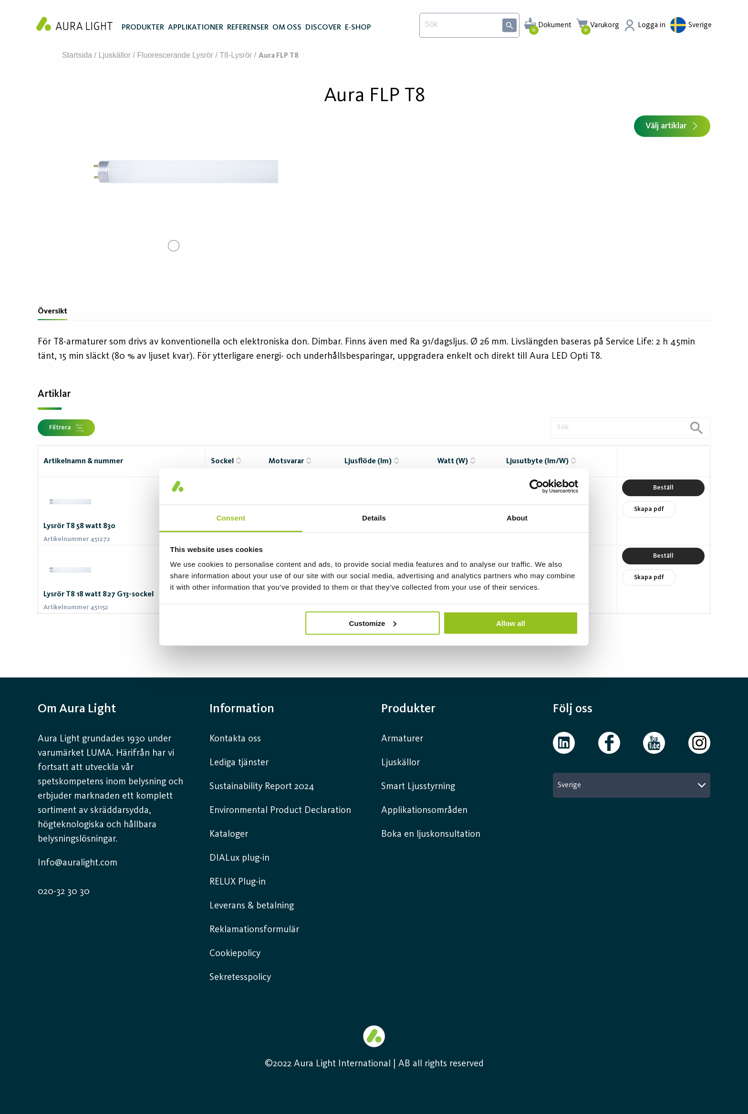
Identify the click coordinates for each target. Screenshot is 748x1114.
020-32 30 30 (64, 891)
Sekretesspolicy (240, 977)
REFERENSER (248, 27)
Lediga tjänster (239, 763)
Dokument (554, 25)
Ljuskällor (115, 55)
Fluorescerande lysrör (175, 55)
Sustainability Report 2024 (261, 786)
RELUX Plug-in (237, 882)
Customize (373, 623)
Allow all (510, 623)
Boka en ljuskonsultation (430, 834)
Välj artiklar (672, 126)
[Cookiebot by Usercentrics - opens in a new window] (536, 486)
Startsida (77, 55)
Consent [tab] (231, 518)
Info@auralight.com (77, 863)
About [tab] (517, 518)
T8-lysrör (235, 55)
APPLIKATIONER (195, 27)
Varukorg (604, 25)
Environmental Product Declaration (280, 810)
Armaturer (402, 739)
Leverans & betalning (251, 906)
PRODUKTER (143, 27)
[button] (173, 170)
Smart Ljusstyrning (418, 786)
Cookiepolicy (234, 953)
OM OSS (286, 27)
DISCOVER (323, 27)
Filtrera (66, 428)
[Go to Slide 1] (173, 245)
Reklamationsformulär (254, 930)
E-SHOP (358, 27)
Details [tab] (374, 518)
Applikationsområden (424, 810)
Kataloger (228, 834)
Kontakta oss (235, 739)
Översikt (52, 311)
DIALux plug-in (239, 858)
